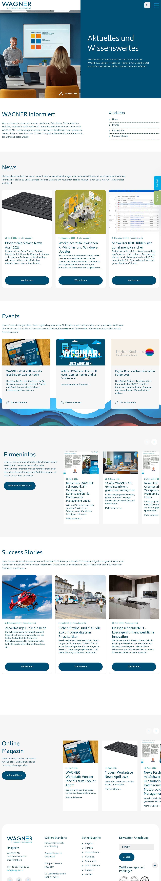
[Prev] (147, 442)
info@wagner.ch (15, 870)
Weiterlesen (27, 280)
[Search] (147, 5)
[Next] (154, 442)
